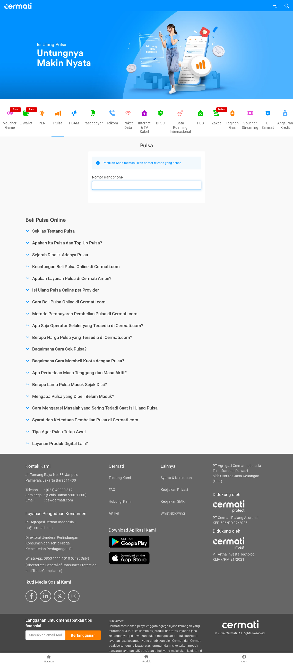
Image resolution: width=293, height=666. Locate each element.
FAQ (112, 490)
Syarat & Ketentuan (176, 478)
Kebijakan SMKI (173, 501)
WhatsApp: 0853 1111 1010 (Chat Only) (57, 558)
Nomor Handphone (107, 177)
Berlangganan (83, 635)
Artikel (114, 513)
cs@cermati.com (59, 500)
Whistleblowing (173, 513)
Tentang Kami (120, 478)
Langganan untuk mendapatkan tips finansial (58, 623)
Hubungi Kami (120, 501)
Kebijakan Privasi (174, 490)
